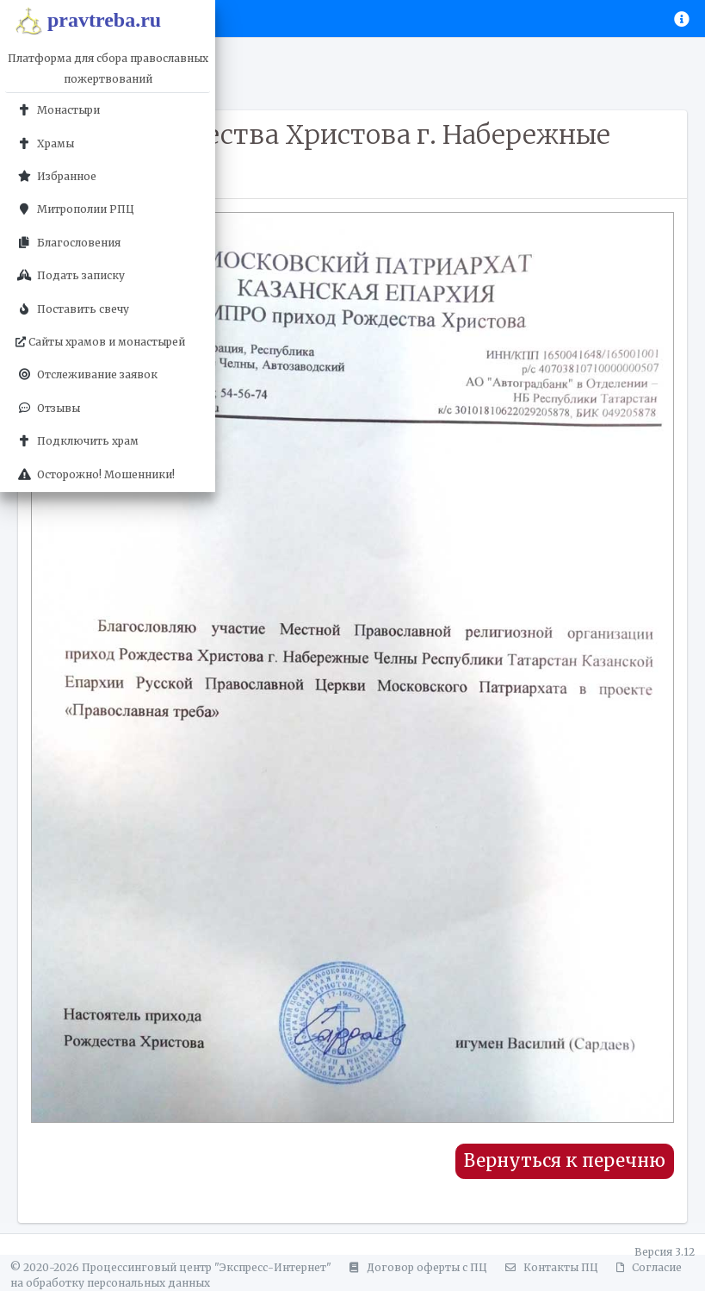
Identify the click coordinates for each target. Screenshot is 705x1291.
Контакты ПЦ (549, 1267)
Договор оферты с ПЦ (415, 1267)
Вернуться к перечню (564, 1161)
